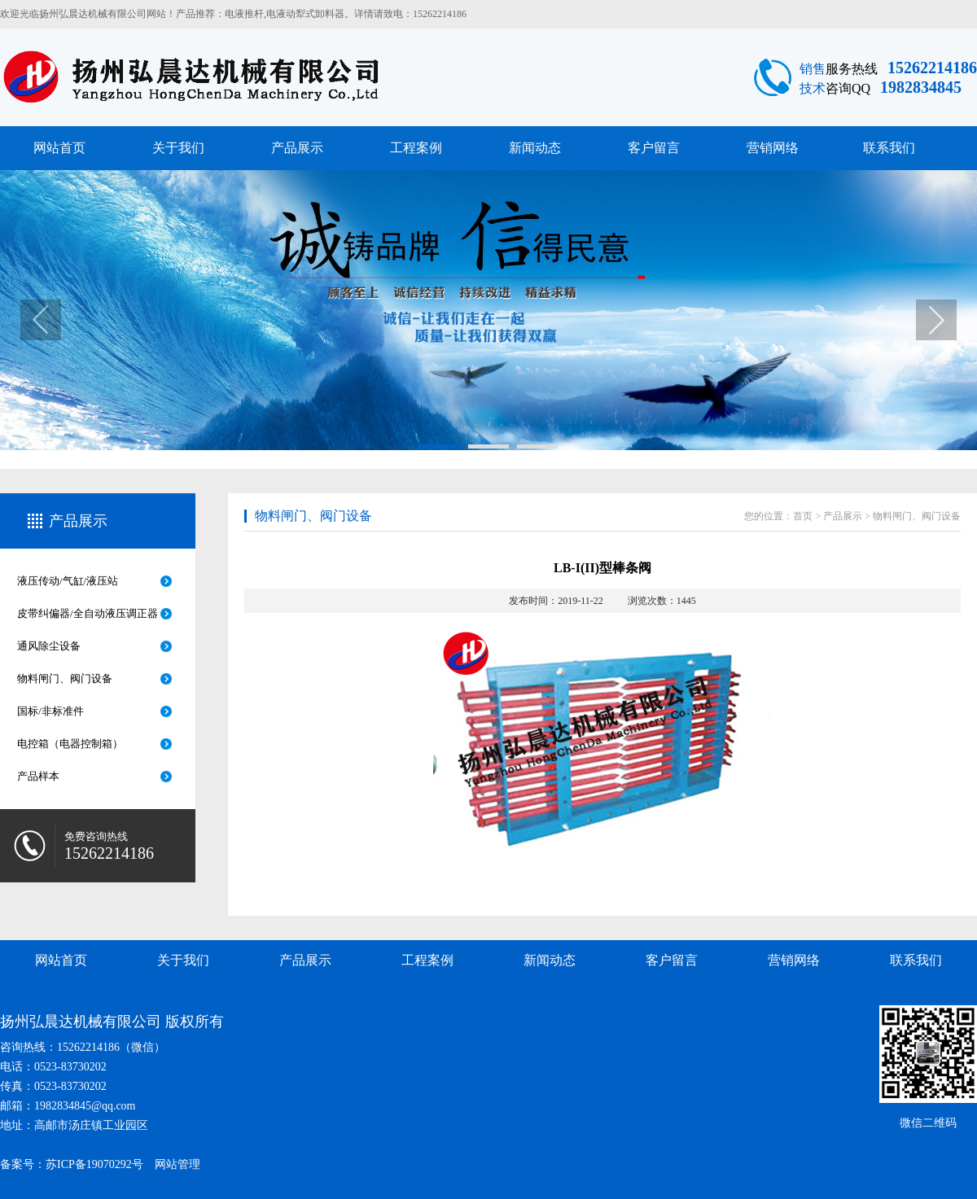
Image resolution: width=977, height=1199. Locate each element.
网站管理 (177, 1164)
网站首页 (59, 148)
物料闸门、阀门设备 (64, 678)
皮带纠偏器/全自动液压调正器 (87, 613)
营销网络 (773, 148)
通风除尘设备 (49, 646)
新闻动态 (535, 148)
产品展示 (297, 148)
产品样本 (38, 776)
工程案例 (416, 148)
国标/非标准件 (50, 711)
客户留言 (654, 148)
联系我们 (889, 148)
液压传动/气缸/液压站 (67, 581)
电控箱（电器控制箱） (70, 743)
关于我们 (178, 148)
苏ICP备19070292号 (94, 1164)
